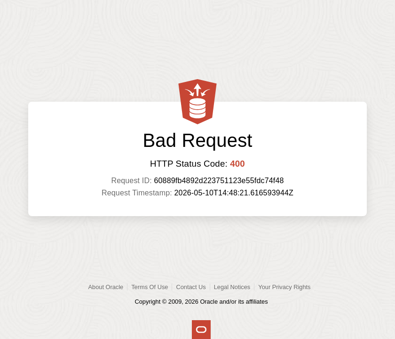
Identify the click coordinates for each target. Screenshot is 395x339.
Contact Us (190, 287)
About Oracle (106, 287)
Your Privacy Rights (284, 287)
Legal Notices (232, 287)
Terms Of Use (149, 287)
